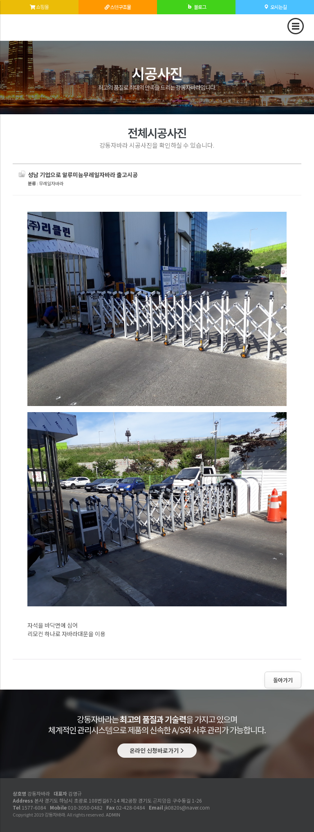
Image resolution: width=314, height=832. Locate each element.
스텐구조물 (117, 4)
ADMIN (113, 814)
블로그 (196, 4)
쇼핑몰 (39, 4)
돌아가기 (283, 680)
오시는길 (275, 4)
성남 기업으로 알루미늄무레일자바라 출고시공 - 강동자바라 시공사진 (35, 25)
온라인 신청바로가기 (157, 750)
